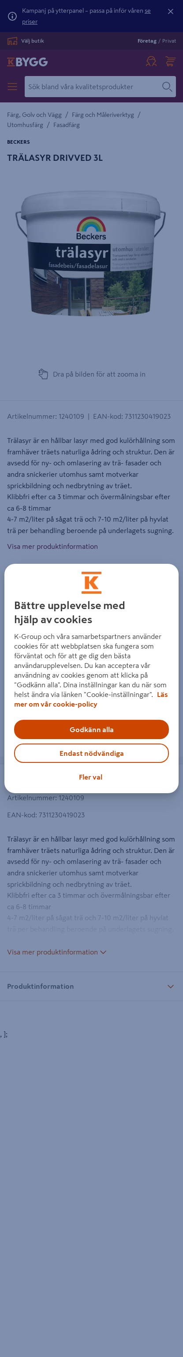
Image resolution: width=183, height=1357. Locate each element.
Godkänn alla (92, 729)
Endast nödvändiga (92, 753)
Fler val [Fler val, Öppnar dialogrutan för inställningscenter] (90, 776)
